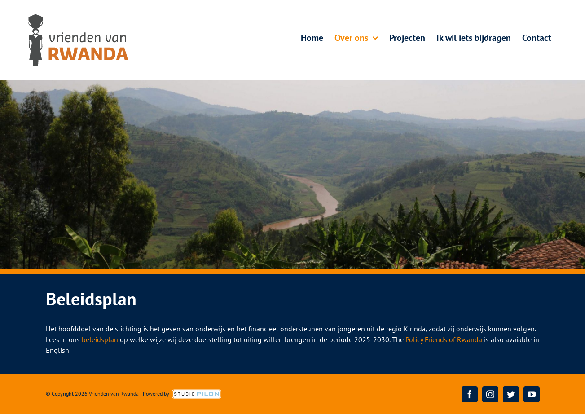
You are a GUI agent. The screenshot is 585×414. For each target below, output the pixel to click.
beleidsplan (100, 339)
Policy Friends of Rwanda (443, 339)
